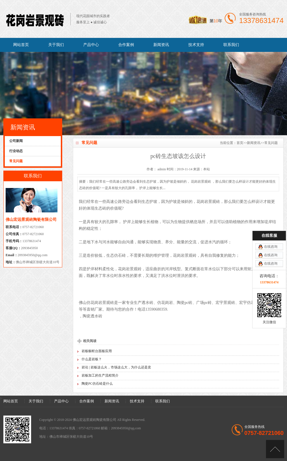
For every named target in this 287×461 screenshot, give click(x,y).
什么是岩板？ (92, 359)
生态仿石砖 (116, 255)
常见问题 (271, 143)
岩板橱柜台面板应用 (97, 351)
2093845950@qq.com (33, 255)
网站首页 (21, 45)
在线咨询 (270, 247)
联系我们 (231, 45)
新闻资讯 (161, 45)
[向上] (275, 449)
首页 (240, 143)
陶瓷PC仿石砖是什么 (97, 384)
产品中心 (91, 45)
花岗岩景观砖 (208, 201)
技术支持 (196, 45)
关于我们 (56, 45)
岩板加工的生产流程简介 (100, 375)
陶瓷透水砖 (92, 316)
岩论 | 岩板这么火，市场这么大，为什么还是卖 (116, 367)
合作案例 (126, 45)
